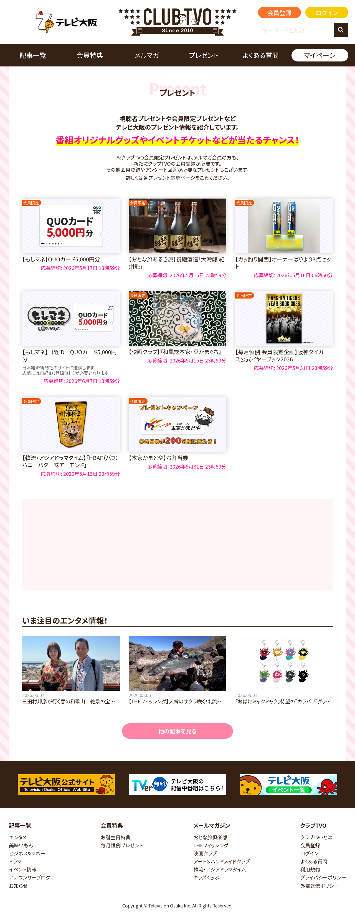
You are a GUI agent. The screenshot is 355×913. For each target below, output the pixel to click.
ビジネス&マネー (27, 853)
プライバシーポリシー (323, 877)
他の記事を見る (177, 731)
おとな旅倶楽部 (210, 837)
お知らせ (18, 885)
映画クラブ (205, 853)
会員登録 (279, 12)
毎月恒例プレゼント (122, 845)
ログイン (327, 12)
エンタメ (18, 837)
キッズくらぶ (206, 877)
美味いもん (21, 845)
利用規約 (310, 869)
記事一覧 (33, 55)
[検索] (341, 30)
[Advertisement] (177, 544)
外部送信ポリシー (319, 885)
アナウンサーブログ (29, 877)
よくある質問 (261, 55)
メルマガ (147, 55)
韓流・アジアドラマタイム (219, 869)
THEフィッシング (210, 845)
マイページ (320, 55)
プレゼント (203, 55)
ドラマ (15, 861)
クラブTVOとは (316, 837)
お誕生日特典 (115, 837)
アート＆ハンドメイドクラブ (221, 861)
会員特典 (90, 55)
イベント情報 (23, 869)
